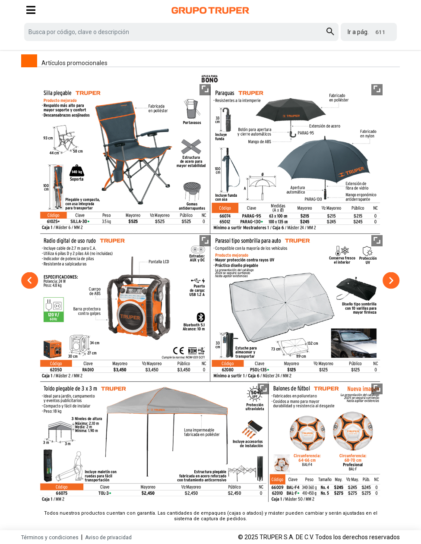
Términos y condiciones (50, 538)
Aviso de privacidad (108, 538)
